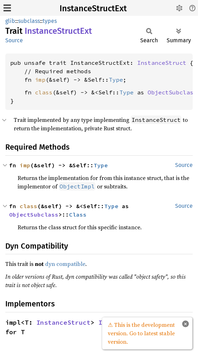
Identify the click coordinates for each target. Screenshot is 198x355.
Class (78, 214)
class (43, 92)
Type (116, 79)
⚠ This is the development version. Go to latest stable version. (141, 333)
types (50, 21)
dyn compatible (65, 264)
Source (14, 40)
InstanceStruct (161, 62)
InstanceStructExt (93, 8)
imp (40, 79)
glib (10, 21)
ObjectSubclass (172, 92)
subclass (29, 21)
